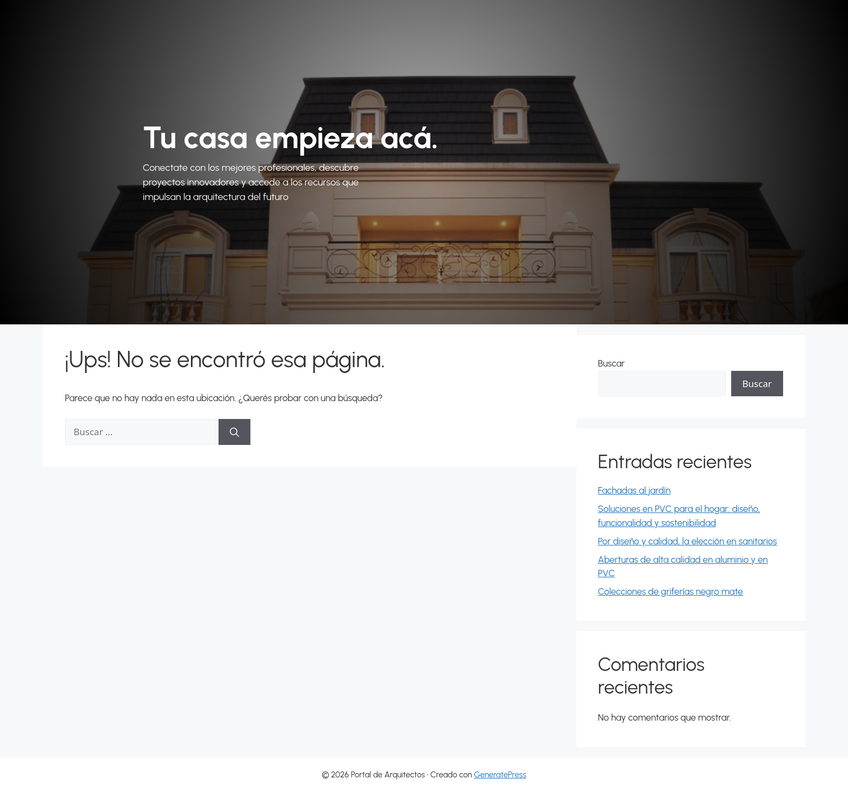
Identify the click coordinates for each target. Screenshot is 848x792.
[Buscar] (234, 432)
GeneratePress (500, 775)
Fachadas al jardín (634, 490)
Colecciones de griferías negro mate (670, 591)
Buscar (611, 363)
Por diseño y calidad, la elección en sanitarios (687, 541)
